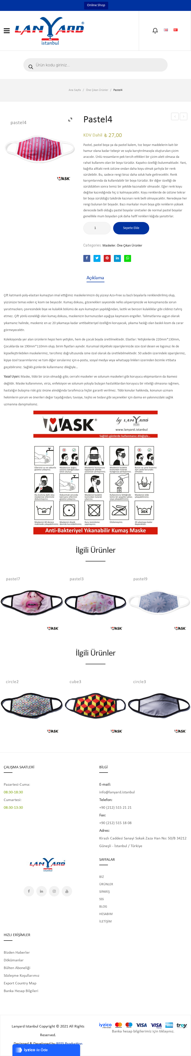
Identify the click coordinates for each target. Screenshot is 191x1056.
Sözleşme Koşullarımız (21, 976)
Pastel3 (175, 116)
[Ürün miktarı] (97, 228)
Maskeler (108, 246)
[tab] (95, 278)
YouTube (67, 891)
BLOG (103, 907)
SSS (101, 899)
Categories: (92, 245)
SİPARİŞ (104, 892)
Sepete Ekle (131, 228)
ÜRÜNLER (106, 884)
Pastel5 (183, 116)
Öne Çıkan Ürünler (97, 90)
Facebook (29, 891)
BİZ (101, 877)
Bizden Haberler (17, 953)
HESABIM (106, 914)
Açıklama (95, 278)
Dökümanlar (14, 960)
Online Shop (96, 5)
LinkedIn (41, 891)
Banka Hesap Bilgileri (21, 991)
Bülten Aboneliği (17, 968)
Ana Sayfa (75, 90)
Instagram (54, 891)
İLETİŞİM (105, 921)
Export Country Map (20, 983)
